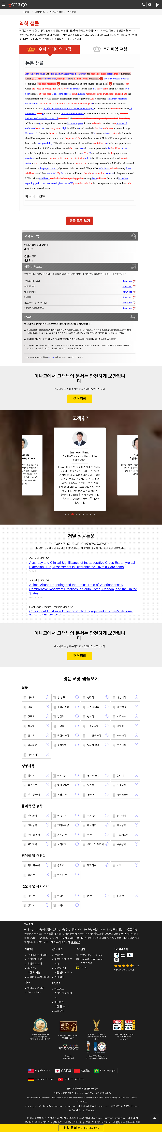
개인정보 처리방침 (120, 1106)
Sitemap (90, 1110)
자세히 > (75, 942)
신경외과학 (93, 726)
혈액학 (31, 716)
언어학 (60, 896)
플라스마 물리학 (95, 844)
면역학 (90, 716)
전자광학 (121, 815)
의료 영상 (122, 716)
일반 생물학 (63, 785)
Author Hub (34, 992)
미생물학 (121, 785)
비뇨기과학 (33, 754)
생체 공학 (62, 775)
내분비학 (121, 697)
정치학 (31, 905)
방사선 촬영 (93, 745)
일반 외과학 (93, 707)
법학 (119, 865)
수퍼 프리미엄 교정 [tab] (54, 49)
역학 (30, 707)
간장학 (60, 716)
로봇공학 (121, 844)
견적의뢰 (79, 398)
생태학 (120, 775)
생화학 (31, 775)
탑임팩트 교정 (34, 963)
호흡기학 (121, 745)
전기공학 (91, 815)
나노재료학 (122, 835)
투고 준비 (32, 968)
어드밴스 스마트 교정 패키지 (63, 993)
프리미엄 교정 (34, 959)
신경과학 (62, 794)
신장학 (31, 726)
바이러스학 (122, 794)
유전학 (90, 785)
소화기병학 (63, 707)
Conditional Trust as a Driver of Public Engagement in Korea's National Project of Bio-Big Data (81, 613)
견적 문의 (81, 1128)
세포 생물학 (93, 775)
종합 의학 (122, 707)
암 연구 (61, 697)
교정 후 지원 (33, 972)
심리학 (120, 896)
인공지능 (62, 815)
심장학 (90, 697)
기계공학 (62, 835)
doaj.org (51, 357)
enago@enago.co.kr (91, 959)
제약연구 (91, 794)
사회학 (60, 905)
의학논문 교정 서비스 (38, 977)
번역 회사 (59, 977)
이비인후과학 (94, 735)
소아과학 (121, 735)
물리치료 (32, 745)
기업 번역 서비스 (63, 972)
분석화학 (32, 815)
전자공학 (32, 825)
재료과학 (91, 825)
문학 (89, 896)
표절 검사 (59, 1011)
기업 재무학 (34, 865)
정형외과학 (63, 735)
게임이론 (91, 865)
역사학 (31, 896)
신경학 (60, 726)
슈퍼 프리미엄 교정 (37, 955)
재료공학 (121, 825)
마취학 (31, 697)
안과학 (31, 735)
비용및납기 (60, 968)
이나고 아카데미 (35, 988)
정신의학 (62, 745)
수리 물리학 (34, 835)
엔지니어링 (63, 825)
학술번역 (59, 955)
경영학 (31, 875)
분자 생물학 (34, 794)
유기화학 (32, 844)
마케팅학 (62, 875)
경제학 (60, 865)
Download (127, 281)
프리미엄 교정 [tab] (115, 49)
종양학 (120, 726)
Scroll (154, 1118)
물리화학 (62, 844)
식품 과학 (33, 785)
